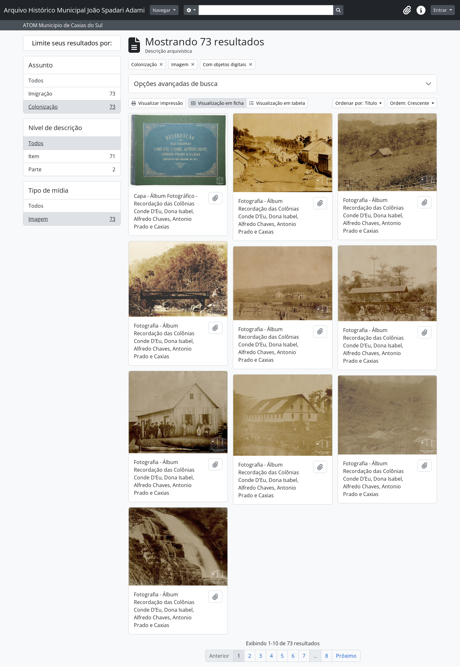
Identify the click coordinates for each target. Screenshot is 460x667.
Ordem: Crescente (410, 103)
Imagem (71, 220)
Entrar (440, 10)
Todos (35, 80)
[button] (407, 10)
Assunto (40, 65)
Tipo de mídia (48, 190)
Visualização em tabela (277, 103)
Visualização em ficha (217, 103)
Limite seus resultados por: (72, 43)
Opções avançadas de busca (176, 83)
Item (71, 157)
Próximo (346, 655)
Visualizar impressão (157, 103)
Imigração (71, 95)
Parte (71, 171)
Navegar (162, 10)
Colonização (71, 108)
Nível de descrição (55, 127)
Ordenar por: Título (356, 103)
